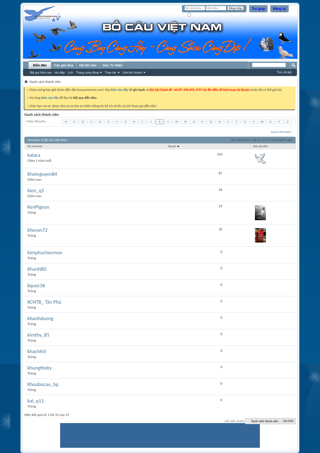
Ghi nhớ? (195, 14)
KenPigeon (38, 207)
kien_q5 (35, 191)
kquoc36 (36, 286)
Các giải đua (63, 65)
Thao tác (110, 72)
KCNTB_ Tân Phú (44, 302)
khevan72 (37, 230)
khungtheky (39, 368)
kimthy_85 (38, 335)
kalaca (33, 155)
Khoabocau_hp (42, 384)
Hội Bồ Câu (88, 65)
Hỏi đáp (59, 72)
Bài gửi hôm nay (41, 72)
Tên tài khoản (34, 146)
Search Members (281, 132)
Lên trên (288, 421)
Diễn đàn (40, 65)
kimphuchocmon (44, 253)
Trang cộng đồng (87, 72)
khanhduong (40, 318)
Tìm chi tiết (284, 72)
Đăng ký (279, 9)
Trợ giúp (258, 9)
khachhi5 (36, 351)
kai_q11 (35, 401)
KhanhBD (37, 269)
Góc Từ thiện (113, 65)
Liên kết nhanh (132, 72)
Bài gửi (174, 146)
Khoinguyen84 (42, 174)
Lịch (70, 72)
